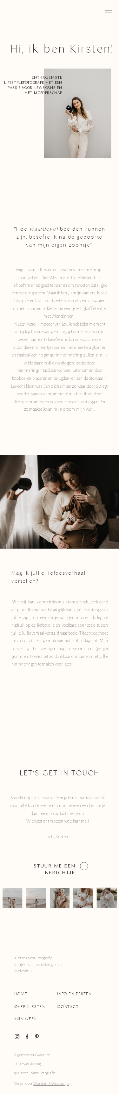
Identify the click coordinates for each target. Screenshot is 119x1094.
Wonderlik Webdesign (51, 1084)
